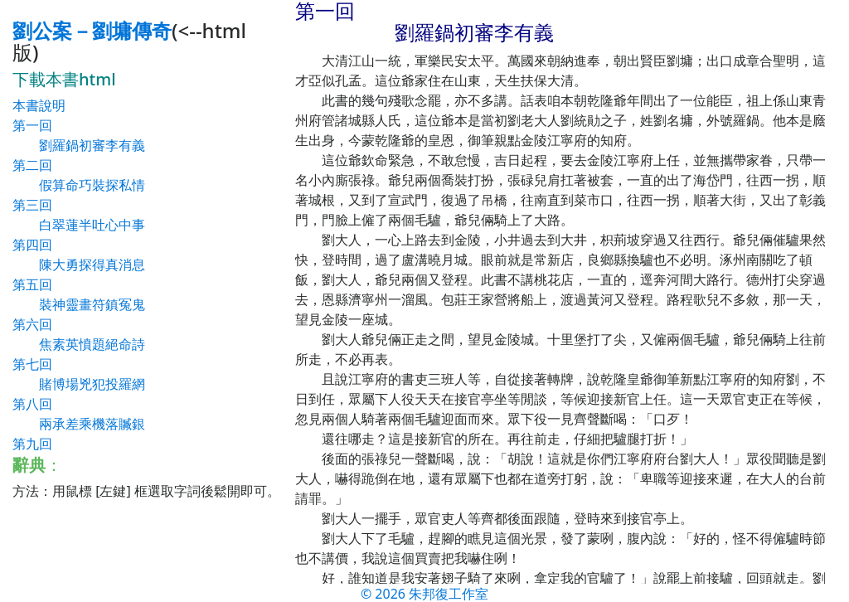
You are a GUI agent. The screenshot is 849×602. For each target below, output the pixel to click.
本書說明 (38, 105)
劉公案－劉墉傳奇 (92, 30)
